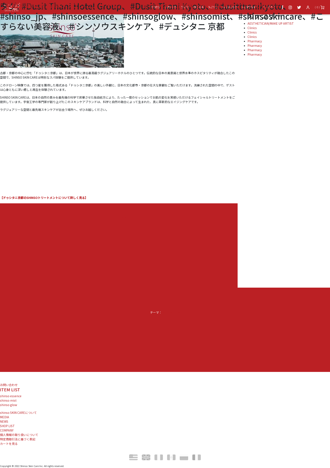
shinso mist (8, 400)
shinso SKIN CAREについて (18, 412)
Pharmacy (255, 41)
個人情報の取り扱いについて (19, 435)
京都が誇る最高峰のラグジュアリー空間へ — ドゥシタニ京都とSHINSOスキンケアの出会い (143, 5)
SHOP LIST (7, 426)
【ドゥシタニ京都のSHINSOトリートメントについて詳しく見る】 (44, 198)
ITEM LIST (10, 389)
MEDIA (4, 417)
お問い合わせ (9, 385)
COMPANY (6, 430)
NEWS (4, 421)
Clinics (252, 37)
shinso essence (10, 396)
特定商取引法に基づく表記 (17, 439)
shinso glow (8, 405)
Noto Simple (171, 312)
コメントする (119, 217)
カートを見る (9, 443)
